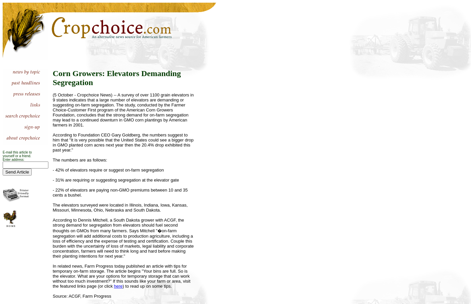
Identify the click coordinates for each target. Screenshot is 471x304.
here (118, 286)
